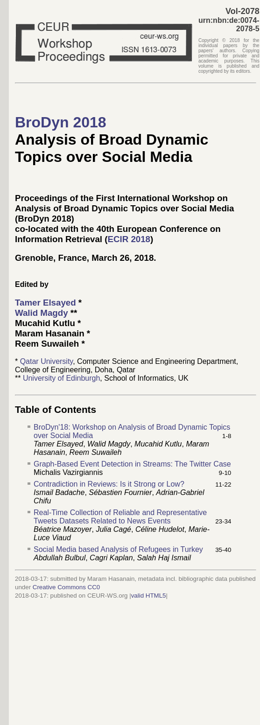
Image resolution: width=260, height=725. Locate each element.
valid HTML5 (148, 595)
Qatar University (46, 361)
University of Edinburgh (61, 378)
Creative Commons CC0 (66, 587)
